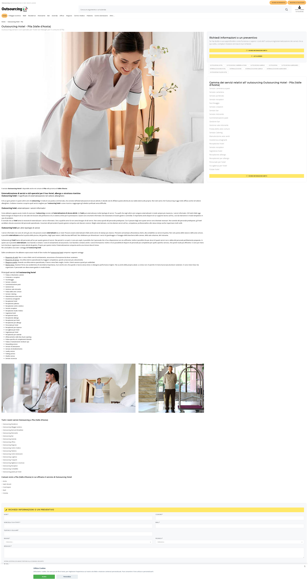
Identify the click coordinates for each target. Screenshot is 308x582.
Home (3, 22)
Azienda (55, 16)
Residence (32, 16)
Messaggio (8, 546)
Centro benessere (101, 16)
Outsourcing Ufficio (9, 442)
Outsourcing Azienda (9, 439)
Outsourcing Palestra (9, 451)
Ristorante (41, 16)
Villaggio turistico (14, 16)
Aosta (5, 481)
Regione (7, 538)
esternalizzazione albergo (254, 69)
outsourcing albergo (257, 65)
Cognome (159, 514)
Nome (6, 514)
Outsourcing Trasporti (10, 460)
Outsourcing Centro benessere (13, 454)
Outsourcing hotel (216, 65)
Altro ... (112, 16)
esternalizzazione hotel (218, 69)
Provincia (159, 538)
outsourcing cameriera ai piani (236, 65)
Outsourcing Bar (8, 436)
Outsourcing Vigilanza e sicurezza (13, 463)
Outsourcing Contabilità (10, 469)
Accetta (44, 577)
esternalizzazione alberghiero (277, 69)
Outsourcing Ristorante (10, 433)
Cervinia (5, 493)
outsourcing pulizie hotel (218, 72)
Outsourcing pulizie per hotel (12, 472)
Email (157, 522)
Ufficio (62, 16)
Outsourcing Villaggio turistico (12, 427)
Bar (48, 16)
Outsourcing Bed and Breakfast (13, 430)
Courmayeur (7, 487)
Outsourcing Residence (10, 424)
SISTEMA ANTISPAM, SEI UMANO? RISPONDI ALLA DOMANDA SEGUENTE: (24, 561)
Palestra (90, 16)
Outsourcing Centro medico (12, 448)
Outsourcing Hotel (13, 22)
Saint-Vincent (7, 484)
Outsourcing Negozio (10, 445)
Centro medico (79, 16)
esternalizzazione (235, 69)
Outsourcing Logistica (10, 457)
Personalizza (67, 577)
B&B (24, 16)
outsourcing (273, 65)
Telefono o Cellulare (11, 530)
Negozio (69, 16)
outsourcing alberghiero (289, 65)
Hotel (4, 16)
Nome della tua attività (12, 522)
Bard (4, 490)
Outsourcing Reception (10, 466)
